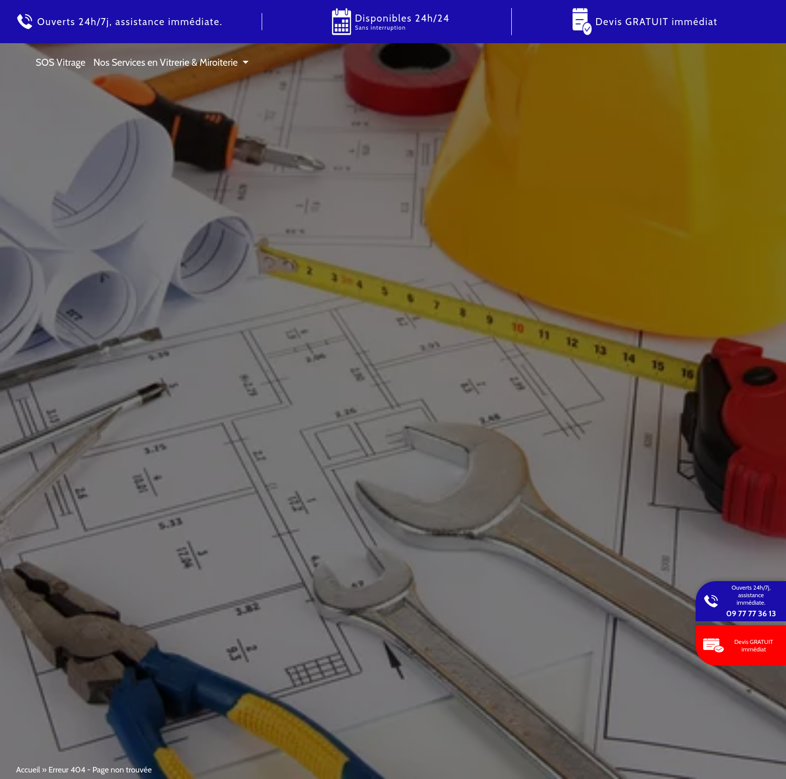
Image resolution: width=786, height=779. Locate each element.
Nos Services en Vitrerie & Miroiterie (165, 62)
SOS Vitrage (60, 62)
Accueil (28, 769)
